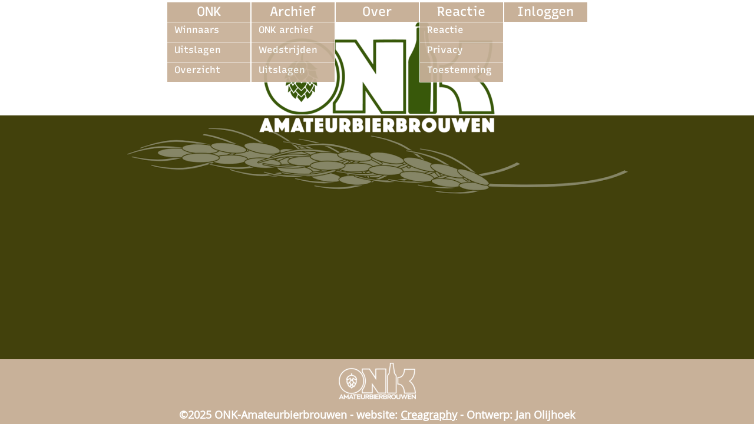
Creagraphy (429, 415)
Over (377, 11)
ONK (209, 11)
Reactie (461, 11)
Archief (293, 11)
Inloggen (545, 11)
